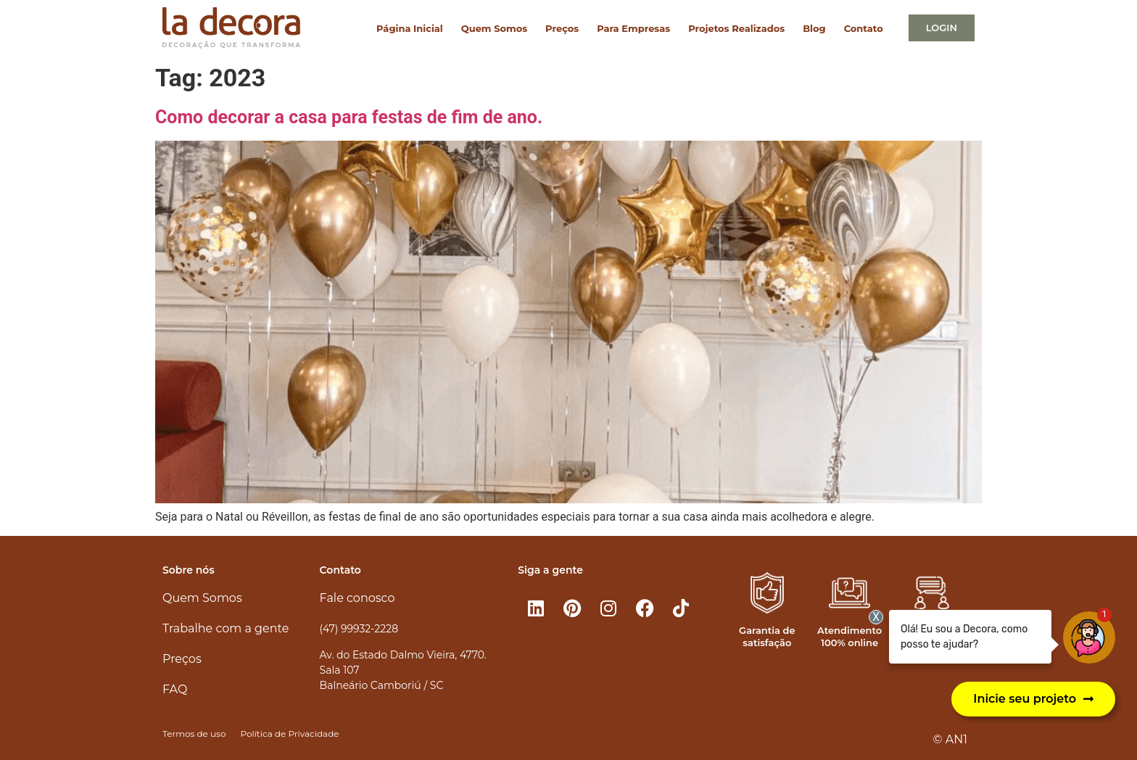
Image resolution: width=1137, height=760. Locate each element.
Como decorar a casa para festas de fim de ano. (348, 117)
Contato (863, 28)
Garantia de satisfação (767, 636)
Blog (814, 28)
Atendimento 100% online (849, 636)
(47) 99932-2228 (359, 628)
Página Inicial (409, 28)
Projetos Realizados (736, 28)
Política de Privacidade (289, 733)
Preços (562, 28)
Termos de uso (194, 733)
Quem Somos (494, 28)
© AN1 (950, 739)
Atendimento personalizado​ (932, 636)
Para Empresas (633, 28)
